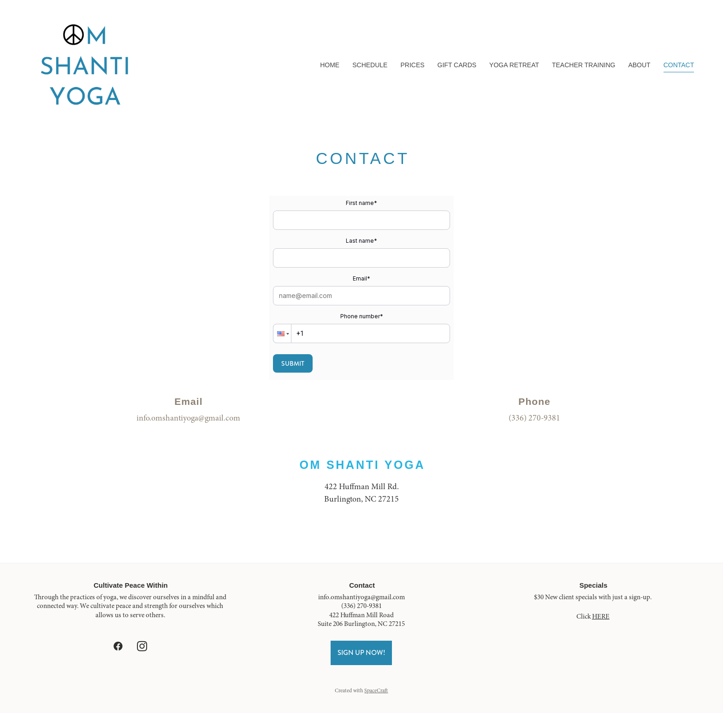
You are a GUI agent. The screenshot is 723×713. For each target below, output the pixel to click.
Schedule (369, 65)
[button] (282, 333)
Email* (361, 278)
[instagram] (142, 646)
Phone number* (361, 316)
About (639, 65)
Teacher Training (583, 65)
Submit (292, 363)
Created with (361, 690)
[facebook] (118, 646)
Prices (412, 65)
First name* (361, 202)
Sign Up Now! (361, 653)
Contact (679, 65)
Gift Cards (457, 65)
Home (329, 65)
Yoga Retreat (514, 65)
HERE (601, 616)
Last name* (361, 240)
